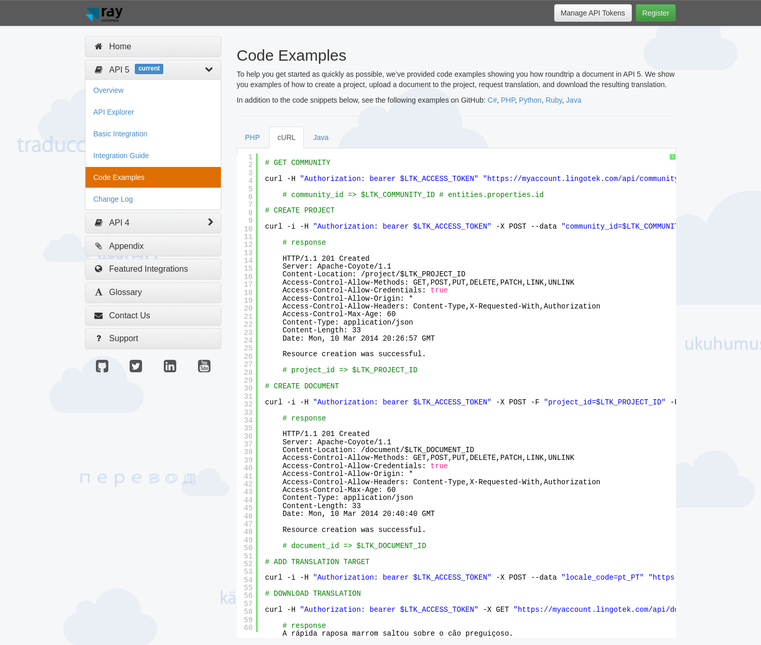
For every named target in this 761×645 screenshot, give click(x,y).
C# (492, 100)
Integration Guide (121, 155)
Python (530, 100)
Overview (108, 90)
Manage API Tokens (593, 13)
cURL (286, 137)
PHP (508, 100)
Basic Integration (120, 134)
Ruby (553, 100)
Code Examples (119, 177)
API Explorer (113, 112)
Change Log (113, 199)
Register (655, 13)
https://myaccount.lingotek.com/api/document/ (614, 610)
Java (574, 100)
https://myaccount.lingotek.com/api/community (583, 179)
